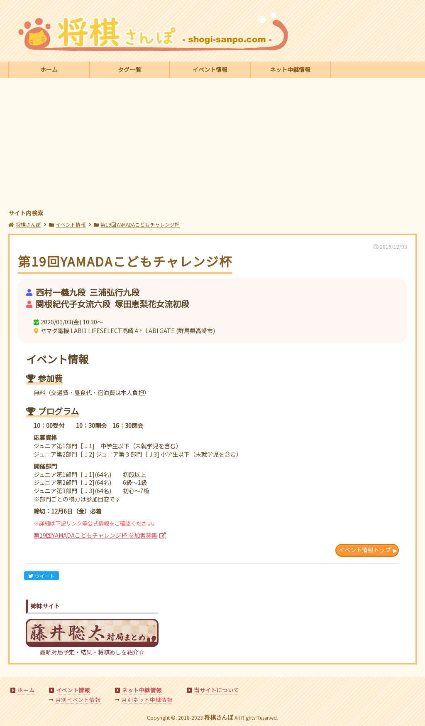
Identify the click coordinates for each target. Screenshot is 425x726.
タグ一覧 (129, 69)
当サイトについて (216, 690)
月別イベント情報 (78, 700)
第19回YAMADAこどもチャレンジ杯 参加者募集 (95, 535)
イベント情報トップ (365, 550)
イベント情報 (210, 69)
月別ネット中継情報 (147, 700)
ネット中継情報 (290, 69)
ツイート (41, 575)
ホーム (49, 69)
